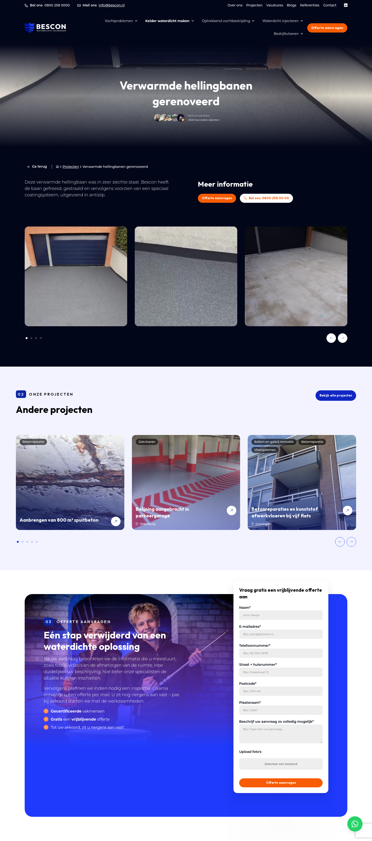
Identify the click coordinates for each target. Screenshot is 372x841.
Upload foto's (250, 752)
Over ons (235, 5)
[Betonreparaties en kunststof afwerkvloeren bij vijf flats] (302, 482)
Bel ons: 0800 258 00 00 (271, 198)
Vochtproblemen (121, 20)
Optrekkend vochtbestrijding (228, 20)
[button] (331, 338)
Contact (329, 5)
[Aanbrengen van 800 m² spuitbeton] (70, 482)
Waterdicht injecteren (282, 20)
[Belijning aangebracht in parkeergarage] (186, 482)
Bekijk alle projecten (335, 396)
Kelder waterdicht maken (169, 20)
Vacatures (274, 5)
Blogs (291, 5)
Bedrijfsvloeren (288, 33)
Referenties (309, 5)
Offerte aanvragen (327, 28)
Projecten (254, 5)
